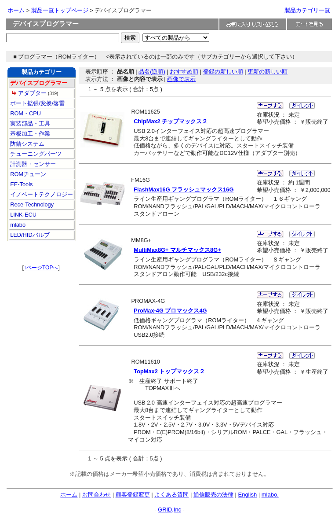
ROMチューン (27, 174)
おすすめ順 (184, 71)
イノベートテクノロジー (41, 194)
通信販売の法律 (213, 494)
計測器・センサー (32, 164)
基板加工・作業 (30, 133)
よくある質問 (171, 494)
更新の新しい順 (268, 71)
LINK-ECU (22, 214)
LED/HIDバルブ (29, 235)
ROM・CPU (25, 113)
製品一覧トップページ (59, 10)
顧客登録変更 (133, 494)
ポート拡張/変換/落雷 (37, 103)
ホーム (16, 10)
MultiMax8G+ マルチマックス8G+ (177, 250)
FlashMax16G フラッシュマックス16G (183, 189)
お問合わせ (96, 494)
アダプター (29, 93)
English (247, 494)
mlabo (17, 224)
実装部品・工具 (30, 123)
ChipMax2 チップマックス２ (171, 121)
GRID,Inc (169, 509)
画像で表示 (181, 79)
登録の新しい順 (223, 71)
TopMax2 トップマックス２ (169, 371)
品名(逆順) (151, 71)
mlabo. (270, 494)
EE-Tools (21, 184)
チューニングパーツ (35, 154)
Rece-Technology (31, 204)
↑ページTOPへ (41, 268)
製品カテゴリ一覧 (307, 10)
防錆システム (27, 143)
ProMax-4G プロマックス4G (170, 310)
